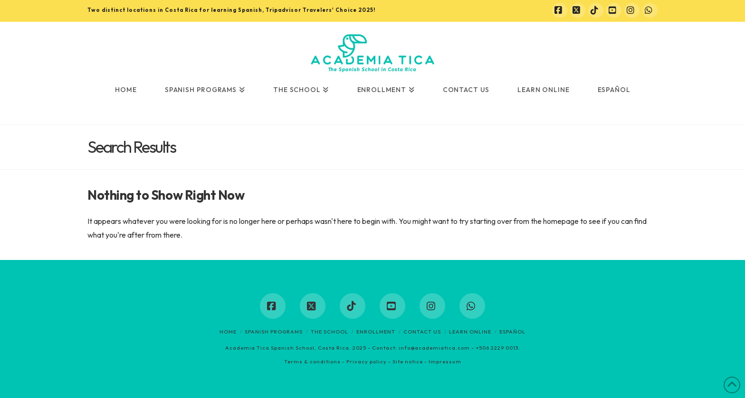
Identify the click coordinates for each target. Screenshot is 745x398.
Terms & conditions (312, 361)
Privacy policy (366, 361)
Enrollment (375, 331)
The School (329, 331)
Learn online (470, 331)
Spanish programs (274, 331)
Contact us (422, 331)
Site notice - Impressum (426, 361)
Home (228, 331)
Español (512, 331)
